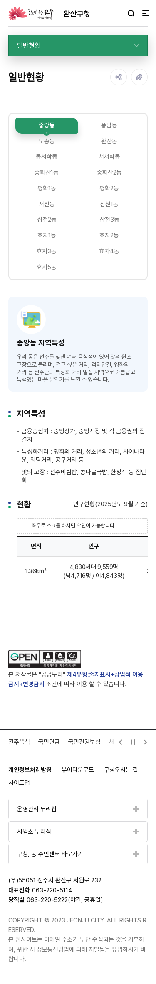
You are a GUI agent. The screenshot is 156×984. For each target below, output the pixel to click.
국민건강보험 (84, 743)
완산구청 (48, 13)
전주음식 (19, 743)
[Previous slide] (120, 743)
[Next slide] (145, 743)
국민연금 (49, 743)
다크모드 (119, 13)
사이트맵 (19, 784)
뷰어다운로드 (78, 770)
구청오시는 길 (121, 770)
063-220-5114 (52, 891)
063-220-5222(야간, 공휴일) (65, 901)
